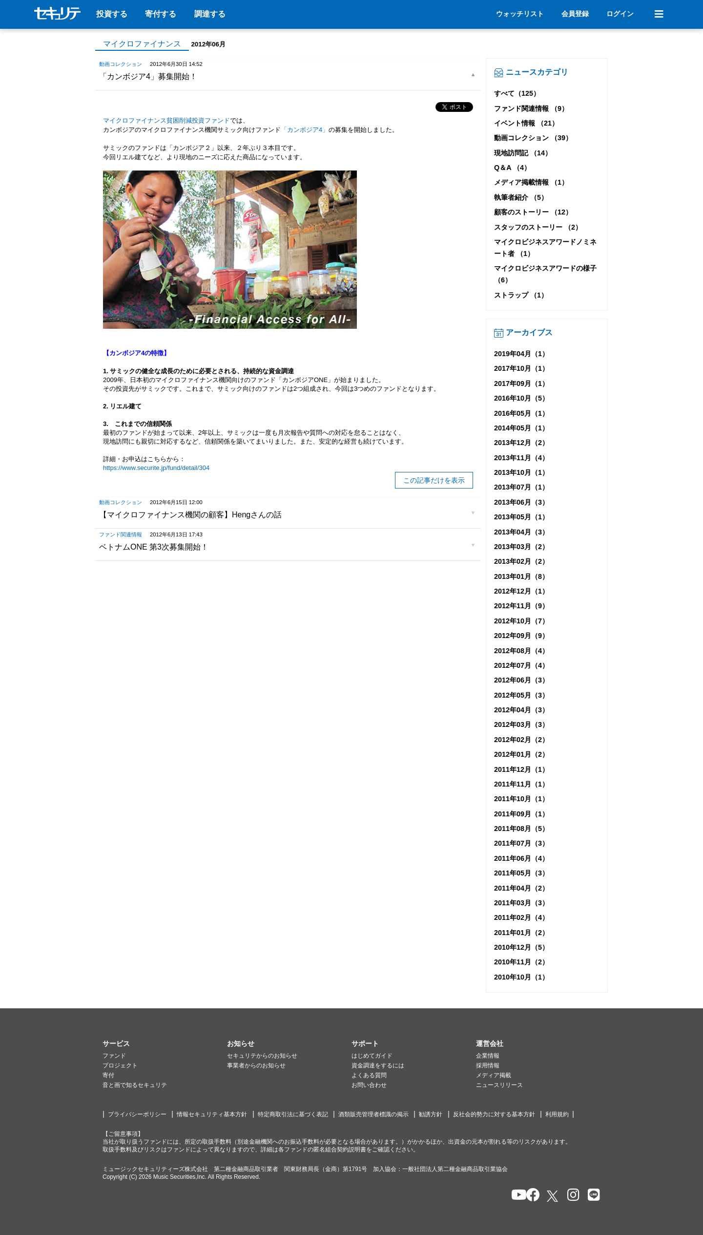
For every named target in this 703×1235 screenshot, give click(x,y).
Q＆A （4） (512, 167)
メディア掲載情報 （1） (531, 182)
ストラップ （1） (521, 295)
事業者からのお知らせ (256, 1065)
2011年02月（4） (521, 917)
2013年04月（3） (521, 532)
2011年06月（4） (521, 858)
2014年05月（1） (521, 428)
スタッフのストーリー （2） (538, 227)
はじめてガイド (372, 1055)
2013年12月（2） (521, 443)
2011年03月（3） (521, 903)
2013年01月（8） (521, 576)
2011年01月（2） (521, 933)
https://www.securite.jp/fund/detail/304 (156, 467)
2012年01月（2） (521, 754)
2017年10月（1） (521, 368)
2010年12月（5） (521, 947)
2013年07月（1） (521, 487)
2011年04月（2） (521, 888)
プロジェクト (120, 1065)
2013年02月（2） (521, 561)
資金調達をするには (378, 1065)
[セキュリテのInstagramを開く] (571, 1195)
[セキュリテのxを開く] (553, 1196)
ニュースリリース (499, 1085)
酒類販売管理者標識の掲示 (373, 1114)
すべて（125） (517, 93)
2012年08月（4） (521, 651)
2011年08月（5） (521, 828)
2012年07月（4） (521, 665)
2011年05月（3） (521, 873)
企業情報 (487, 1055)
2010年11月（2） (521, 962)
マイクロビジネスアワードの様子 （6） (545, 274)
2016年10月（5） (521, 398)
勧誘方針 (430, 1114)
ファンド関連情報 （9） (531, 108)
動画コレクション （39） (533, 138)
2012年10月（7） (521, 621)
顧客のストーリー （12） (533, 212)
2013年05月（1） (521, 517)
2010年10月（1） (521, 977)
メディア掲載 (493, 1075)
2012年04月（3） (521, 710)
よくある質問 (369, 1075)
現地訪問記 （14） (523, 153)
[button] (165, 1044)
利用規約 (557, 1114)
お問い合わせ (369, 1085)
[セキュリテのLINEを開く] (591, 1195)
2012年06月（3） (521, 680)
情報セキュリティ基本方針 (212, 1114)
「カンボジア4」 (305, 129)
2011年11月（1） (521, 784)
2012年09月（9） (521, 635)
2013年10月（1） (521, 472)
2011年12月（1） (521, 769)
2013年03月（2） (521, 547)
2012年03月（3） (521, 724)
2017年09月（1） (521, 383)
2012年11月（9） (521, 606)
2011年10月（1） (521, 799)
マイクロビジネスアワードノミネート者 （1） (545, 247)
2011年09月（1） (521, 814)
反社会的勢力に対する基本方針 (494, 1114)
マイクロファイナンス (142, 44)
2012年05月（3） (521, 695)
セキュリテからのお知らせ (262, 1055)
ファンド (114, 1055)
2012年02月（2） (521, 740)
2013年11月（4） (521, 458)
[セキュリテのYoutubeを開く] (514, 1195)
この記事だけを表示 (434, 480)
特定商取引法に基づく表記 (293, 1114)
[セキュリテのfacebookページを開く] (530, 1195)
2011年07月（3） (521, 843)
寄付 (108, 1075)
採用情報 (487, 1065)
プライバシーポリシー (137, 1114)
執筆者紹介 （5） (521, 197)
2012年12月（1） (521, 591)
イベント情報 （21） (526, 123)
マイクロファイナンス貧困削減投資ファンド (166, 120)
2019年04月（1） (521, 354)
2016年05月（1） (521, 413)
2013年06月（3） (521, 502)
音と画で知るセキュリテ (135, 1085)
